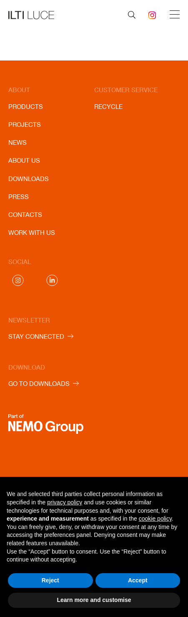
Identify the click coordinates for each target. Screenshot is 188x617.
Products (25, 106)
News (17, 142)
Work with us (31, 232)
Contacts (25, 214)
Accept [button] (138, 580)
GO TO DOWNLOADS (39, 383)
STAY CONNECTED (36, 336)
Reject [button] (50, 580)
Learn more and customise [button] (94, 600)
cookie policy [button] (155, 518)
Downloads (28, 178)
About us (24, 160)
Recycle (108, 106)
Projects (24, 124)
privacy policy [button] (64, 502)
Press (18, 196)
